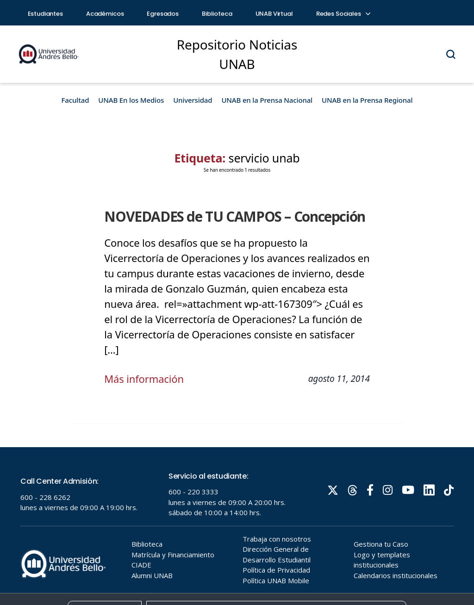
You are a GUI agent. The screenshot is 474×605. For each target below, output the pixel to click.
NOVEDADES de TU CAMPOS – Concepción (234, 216)
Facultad (75, 100)
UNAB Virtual (274, 13)
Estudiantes (45, 13)
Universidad (192, 100)
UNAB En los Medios (131, 100)
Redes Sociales (343, 13)
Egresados (163, 13)
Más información (144, 379)
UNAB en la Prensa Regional (367, 100)
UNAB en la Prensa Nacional (266, 100)
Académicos (105, 13)
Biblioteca (217, 13)
